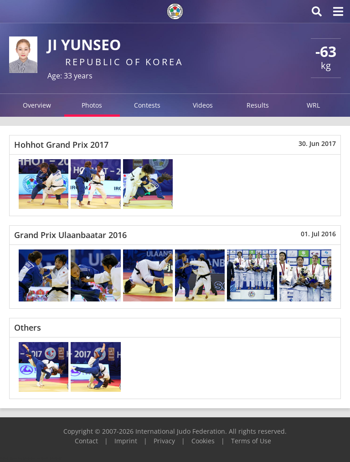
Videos (203, 105)
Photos (92, 105)
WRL (313, 105)
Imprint (125, 440)
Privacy (164, 440)
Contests (147, 105)
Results (258, 105)
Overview (37, 105)
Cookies (203, 440)
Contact (86, 440)
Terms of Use (251, 440)
